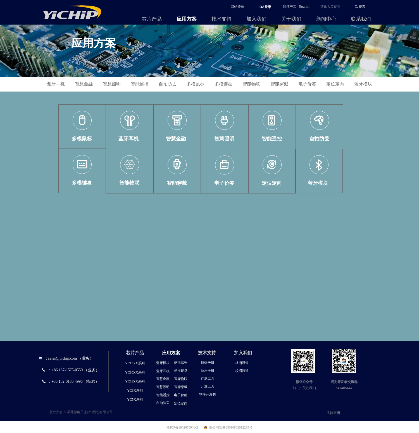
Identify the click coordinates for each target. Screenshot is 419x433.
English (304, 6)
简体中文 (289, 6)
